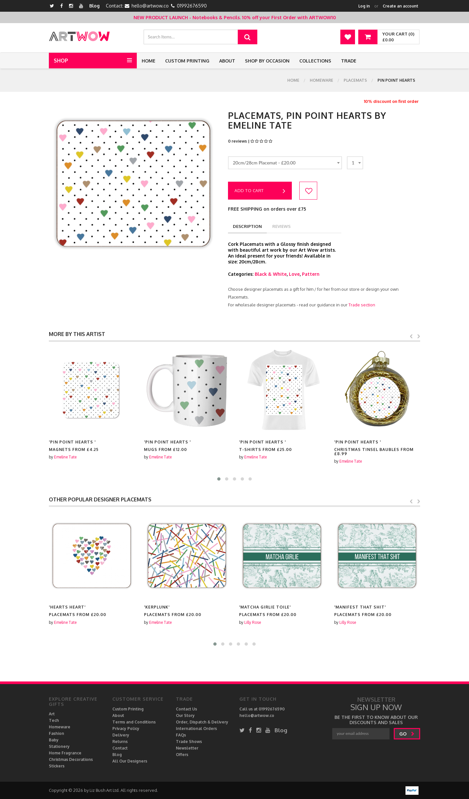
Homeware (321, 80)
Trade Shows (189, 741)
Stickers (56, 766)
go (407, 733)
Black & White (271, 274)
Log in (364, 6)
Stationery (59, 746)
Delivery (120, 735)
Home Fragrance (65, 752)
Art (52, 713)
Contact (120, 748)
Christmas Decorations (71, 759)
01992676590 (192, 5)
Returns (120, 741)
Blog (94, 5)
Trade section (361, 304)
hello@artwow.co (150, 5)
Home (148, 60)
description (247, 226)
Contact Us (186, 709)
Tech (54, 720)
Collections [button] (315, 60)
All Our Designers (129, 761)
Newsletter (187, 748)
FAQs (181, 735)
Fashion (56, 733)
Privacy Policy (125, 728)
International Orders (196, 728)
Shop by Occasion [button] (267, 60)
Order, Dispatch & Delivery (202, 722)
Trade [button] (348, 60)
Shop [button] (61, 60)
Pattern (311, 274)
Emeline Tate (65, 457)
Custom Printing (187, 60)
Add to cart (259, 191)
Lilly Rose (347, 622)
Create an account (400, 6)
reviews (281, 226)
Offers (182, 754)
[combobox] (285, 162)
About (227, 60)
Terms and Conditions (134, 722)
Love (294, 274)
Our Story (185, 715)
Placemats (355, 80)
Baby (54, 739)
